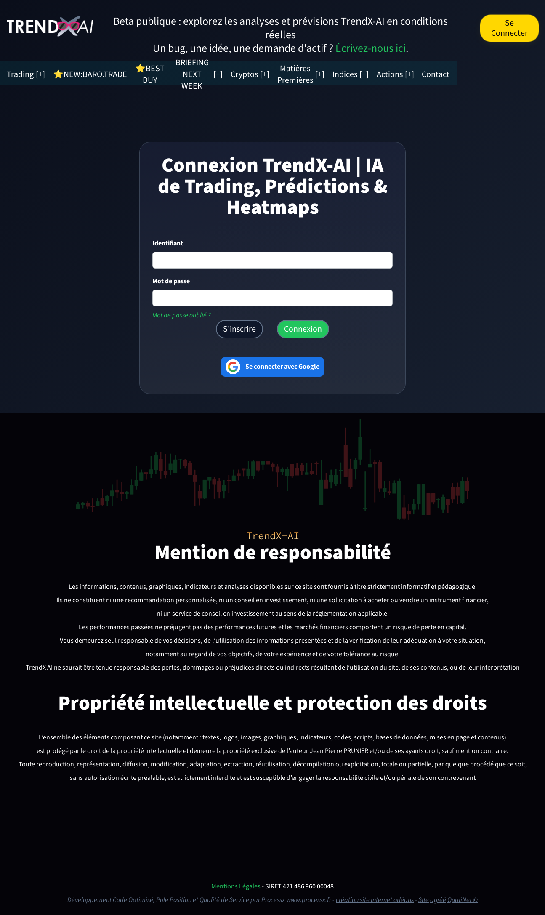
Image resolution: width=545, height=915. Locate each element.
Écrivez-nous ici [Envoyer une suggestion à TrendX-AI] (370, 48)
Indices (442, 72)
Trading (38, 72)
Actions (485, 72)
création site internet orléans (375, 897)
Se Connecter (509, 28)
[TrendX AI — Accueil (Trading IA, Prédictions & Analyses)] (49, 25)
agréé (438, 897)
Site (423, 897)
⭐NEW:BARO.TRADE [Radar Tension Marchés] (101, 72)
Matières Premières (377, 72)
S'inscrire (239, 327)
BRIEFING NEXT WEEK (242, 72)
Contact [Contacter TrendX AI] (525, 72)
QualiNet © (462, 897)
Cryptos (311, 72)
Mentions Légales (236, 884)
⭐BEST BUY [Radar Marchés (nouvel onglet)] (168, 72)
